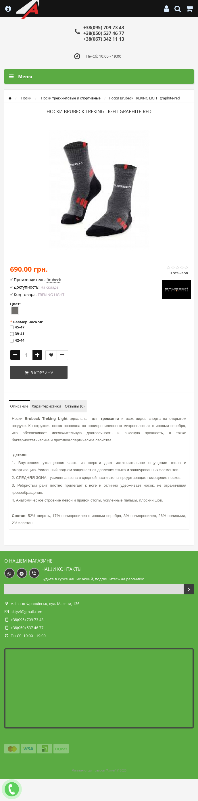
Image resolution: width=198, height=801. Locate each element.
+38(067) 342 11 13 (103, 39)
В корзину (39, 372)
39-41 (19, 333)
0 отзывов (179, 272)
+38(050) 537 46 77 (103, 33)
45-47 (19, 327)
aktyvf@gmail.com (26, 611)
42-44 (19, 340)
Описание (19, 406)
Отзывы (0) (74, 406)
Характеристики (46, 406)
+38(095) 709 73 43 (103, 27)
